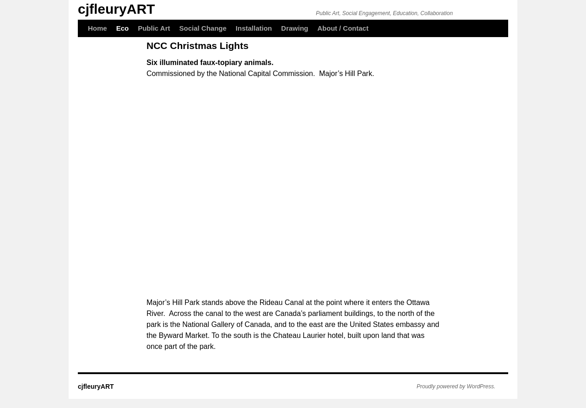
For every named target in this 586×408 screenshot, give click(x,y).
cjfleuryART (116, 8)
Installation (254, 28)
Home (97, 28)
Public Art (154, 28)
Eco (122, 28)
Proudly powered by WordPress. (456, 386)
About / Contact (343, 28)
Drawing (294, 28)
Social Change (203, 28)
